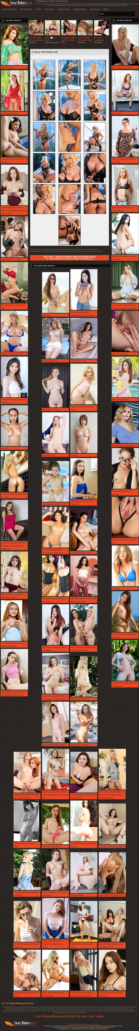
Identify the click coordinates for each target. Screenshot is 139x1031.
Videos (38, 9)
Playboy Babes (80, 9)
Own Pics (80, 1024)
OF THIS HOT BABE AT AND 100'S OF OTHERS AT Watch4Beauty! (69, 258)
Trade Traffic (95, 1024)
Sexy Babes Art (71, 1024)
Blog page (87, 1024)
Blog (105, 9)
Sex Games (95, 9)
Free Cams (49, 9)
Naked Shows (64, 9)
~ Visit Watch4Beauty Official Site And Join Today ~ (69, 1016)
